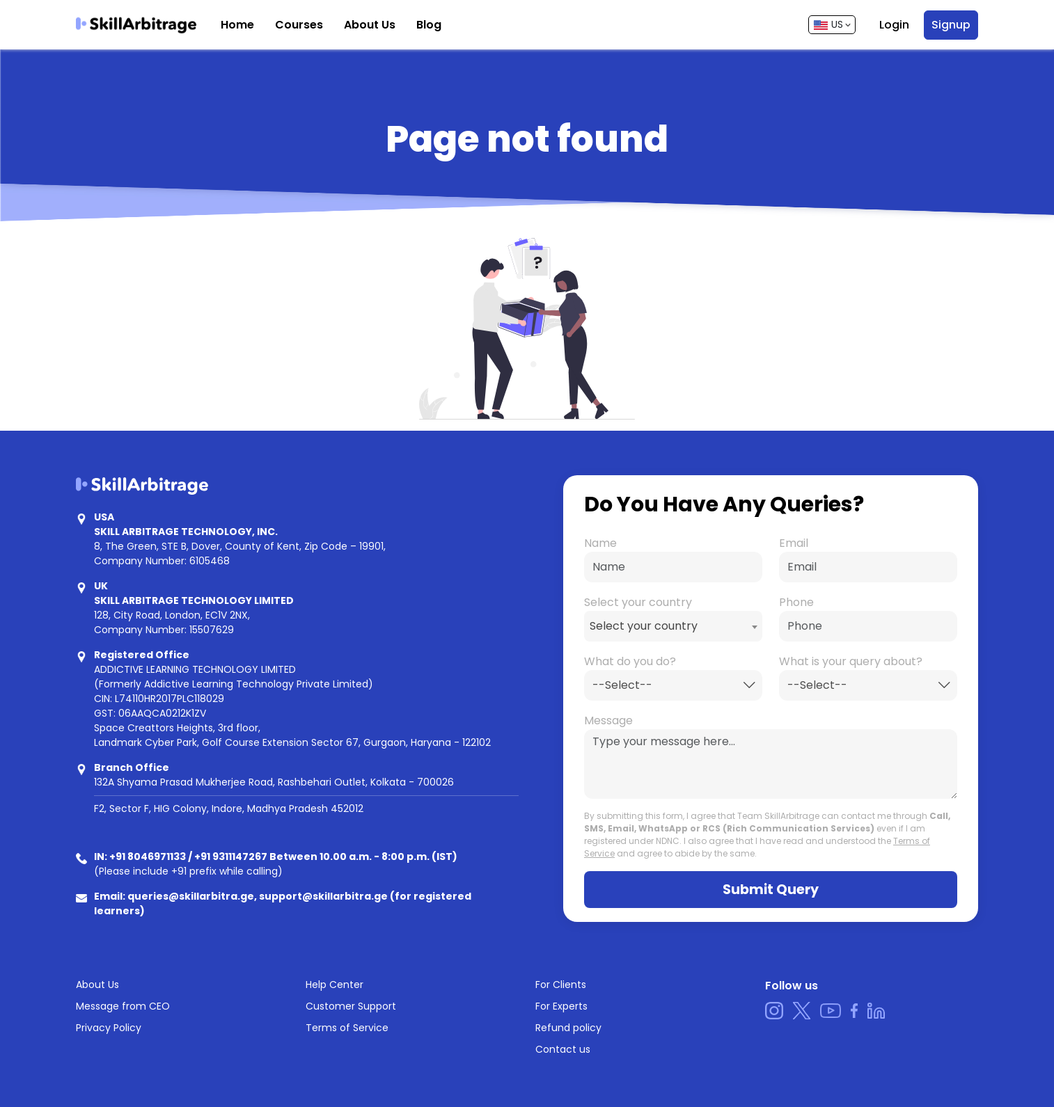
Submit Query (771, 889)
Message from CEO (123, 1006)
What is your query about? (850, 661)
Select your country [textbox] (644, 626)
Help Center (334, 984)
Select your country (638, 602)
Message (608, 720)
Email (793, 543)
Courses (299, 25)
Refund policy (568, 1028)
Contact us (562, 1049)
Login (894, 25)
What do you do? (630, 661)
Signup (950, 25)
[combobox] (673, 626)
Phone (796, 602)
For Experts (561, 1006)
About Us (369, 25)
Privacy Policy (108, 1028)
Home (237, 25)
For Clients (560, 984)
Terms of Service (347, 1028)
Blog (428, 25)
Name (600, 543)
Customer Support (351, 1006)
